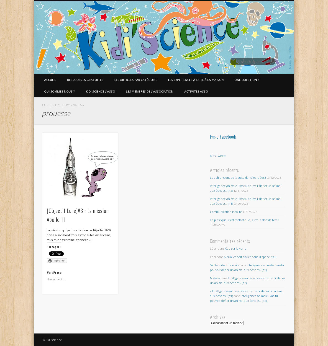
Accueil (50, 80)
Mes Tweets (218, 156)
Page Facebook (223, 136)
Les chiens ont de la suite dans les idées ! (238, 178)
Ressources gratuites (85, 80)
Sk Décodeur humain (224, 265)
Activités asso (196, 91)
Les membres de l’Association (149, 91)
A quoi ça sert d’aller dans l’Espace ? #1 (250, 257)
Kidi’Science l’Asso (100, 91)
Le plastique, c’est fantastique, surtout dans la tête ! (244, 220)
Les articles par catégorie (135, 80)
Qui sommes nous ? (59, 91)
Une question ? (247, 80)
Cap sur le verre (235, 248)
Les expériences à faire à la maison (196, 80)
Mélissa (215, 278)
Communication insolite (226, 212)
